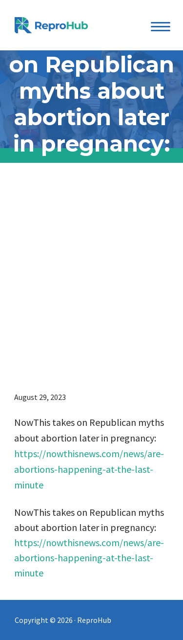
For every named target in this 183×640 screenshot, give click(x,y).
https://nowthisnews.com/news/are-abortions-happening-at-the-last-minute (89, 469)
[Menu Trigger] (160, 26)
